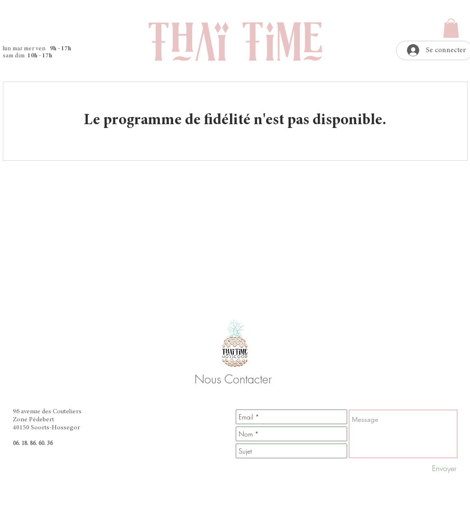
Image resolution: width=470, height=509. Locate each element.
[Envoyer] (444, 468)
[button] (451, 28)
